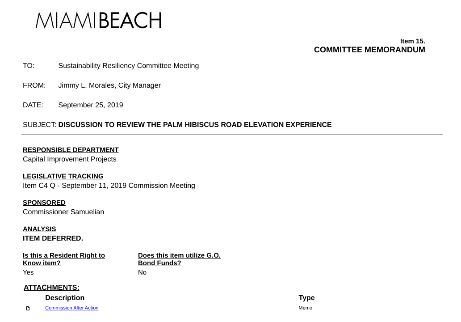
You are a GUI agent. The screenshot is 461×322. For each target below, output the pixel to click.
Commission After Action (71, 308)
